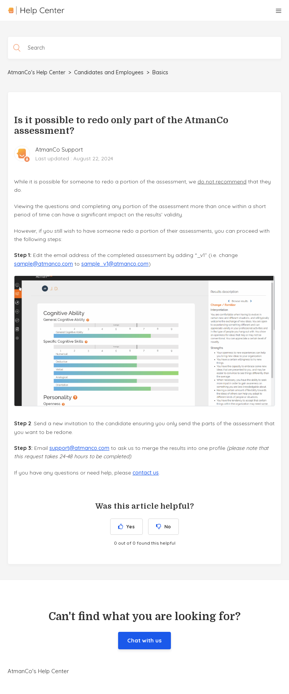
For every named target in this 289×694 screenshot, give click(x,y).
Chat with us (144, 640)
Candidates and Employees (109, 72)
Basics (160, 72)
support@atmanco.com (79, 448)
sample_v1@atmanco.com (114, 263)
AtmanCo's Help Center (36, 72)
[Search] (144, 47)
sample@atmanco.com (43, 263)
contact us (146, 472)
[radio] (126, 527)
